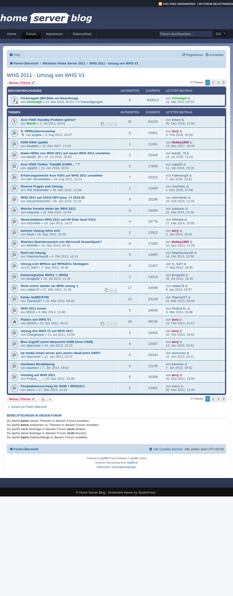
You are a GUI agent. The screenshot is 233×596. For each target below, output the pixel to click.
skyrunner (34, 345)
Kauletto (32, 146)
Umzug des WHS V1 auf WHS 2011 (47, 331)
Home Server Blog (92, 492)
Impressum (54, 34)
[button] (223, 82)
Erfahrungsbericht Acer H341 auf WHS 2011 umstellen (62, 175)
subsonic (33, 212)
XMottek (177, 219)
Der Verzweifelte (38, 179)
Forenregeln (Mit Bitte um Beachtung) (49, 98)
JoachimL (178, 186)
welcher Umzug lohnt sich (40, 230)
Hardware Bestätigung (38, 364)
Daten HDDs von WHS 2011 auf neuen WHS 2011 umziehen (65, 153)
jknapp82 (33, 278)
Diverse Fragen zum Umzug (42, 186)
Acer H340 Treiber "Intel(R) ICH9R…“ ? (50, 164)
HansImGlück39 (38, 201)
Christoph (34, 102)
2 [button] (213, 82)
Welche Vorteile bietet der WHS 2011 (48, 208)
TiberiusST (34, 301)
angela (37, 135)
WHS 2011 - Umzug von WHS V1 (46, 75)
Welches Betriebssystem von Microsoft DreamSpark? (61, 242)
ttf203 (31, 312)
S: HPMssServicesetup (38, 131)
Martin (31, 123)
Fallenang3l (180, 175)
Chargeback (35, 334)
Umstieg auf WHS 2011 (38, 375)
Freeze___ (34, 378)
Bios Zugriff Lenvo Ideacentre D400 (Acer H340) (57, 342)
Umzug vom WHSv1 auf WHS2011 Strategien (54, 264)
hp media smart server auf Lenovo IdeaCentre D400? (61, 353)
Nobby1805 (180, 142)
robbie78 (33, 289)
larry (175, 131)
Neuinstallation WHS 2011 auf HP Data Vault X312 (58, 219)
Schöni (31, 323)
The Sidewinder (38, 190)
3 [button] (218, 82)
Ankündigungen (92, 102)
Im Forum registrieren (216, 3)
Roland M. (179, 308)
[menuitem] (14, 54)
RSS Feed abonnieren (179, 3)
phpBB (104, 458)
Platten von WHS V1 (36, 319)
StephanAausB (37, 256)
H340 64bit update (34, 142)
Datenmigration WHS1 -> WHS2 (44, 275)
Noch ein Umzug (33, 253)
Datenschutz (82, 34)
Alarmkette (179, 197)
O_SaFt (32, 267)
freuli (30, 234)
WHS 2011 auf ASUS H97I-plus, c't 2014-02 (53, 197)
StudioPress (146, 492)
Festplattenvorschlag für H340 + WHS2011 (53, 386)
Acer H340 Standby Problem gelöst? (48, 120)
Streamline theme (120, 492)
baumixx (33, 368)
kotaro (176, 120)
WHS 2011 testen (33, 308)
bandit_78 (34, 157)
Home (11, 34)
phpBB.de (132, 462)
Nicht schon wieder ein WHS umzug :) (49, 286)
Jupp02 (32, 168)
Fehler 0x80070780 (35, 297)
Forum (31, 34)
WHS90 (32, 245)
